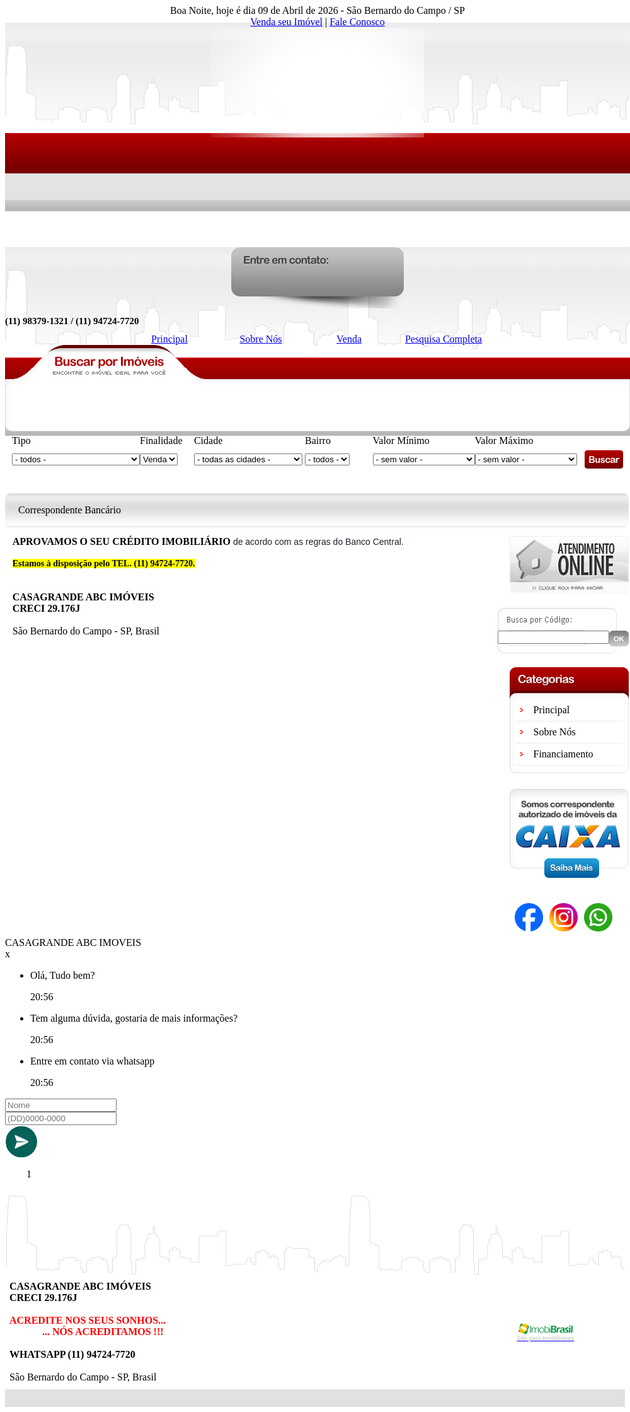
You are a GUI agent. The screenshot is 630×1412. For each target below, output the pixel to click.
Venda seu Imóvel (286, 21)
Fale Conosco (357, 21)
